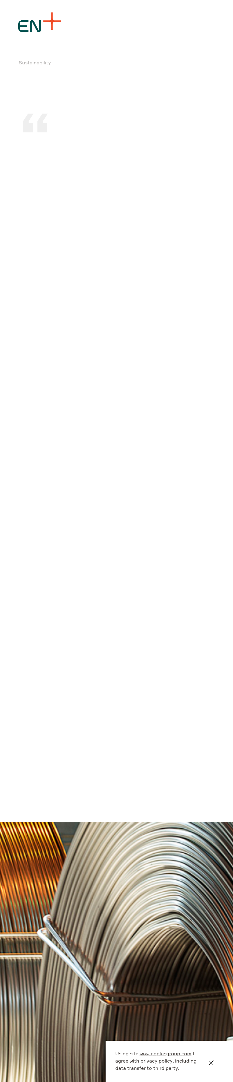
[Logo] (39, 22)
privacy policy (156, 1061)
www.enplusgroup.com (165, 1054)
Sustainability (35, 63)
